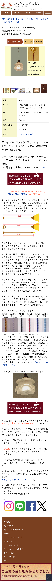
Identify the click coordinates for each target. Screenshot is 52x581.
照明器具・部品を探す (16, 19)
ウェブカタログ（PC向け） (15, 537)
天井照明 (30, 19)
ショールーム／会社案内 (13, 549)
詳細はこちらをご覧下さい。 (15, 479)
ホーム (6, 561)
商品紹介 (7, 522)
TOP (3, 19)
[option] (25, 61)
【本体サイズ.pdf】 (26, 134)
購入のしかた (9, 541)
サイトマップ (9, 557)
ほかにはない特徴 (11, 545)
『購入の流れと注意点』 (18, 194)
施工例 (6, 533)
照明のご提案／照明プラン (14, 530)
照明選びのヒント (11, 526)
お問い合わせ (9, 553)
